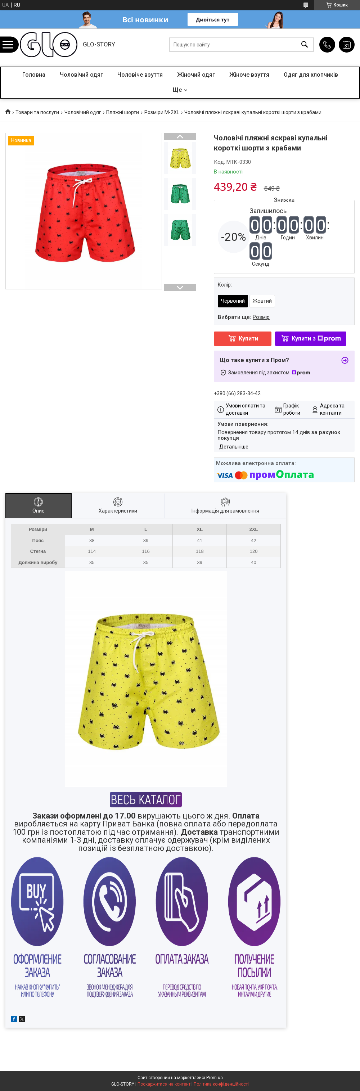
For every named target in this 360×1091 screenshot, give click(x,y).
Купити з (316, 338)
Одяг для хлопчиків (311, 74)
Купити (248, 338)
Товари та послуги (37, 112)
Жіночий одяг (196, 74)
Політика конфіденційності (221, 1084)
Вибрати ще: (244, 317)
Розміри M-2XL (161, 112)
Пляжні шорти (122, 112)
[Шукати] (304, 44)
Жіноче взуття (249, 74)
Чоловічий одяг (81, 74)
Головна (33, 74)
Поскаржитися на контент (164, 1084)
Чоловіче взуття (140, 74)
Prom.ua (214, 1077)
